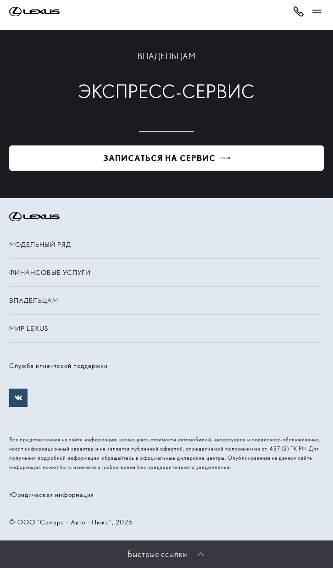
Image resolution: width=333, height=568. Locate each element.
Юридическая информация (51, 494)
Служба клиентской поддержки (58, 366)
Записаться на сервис (159, 158)
